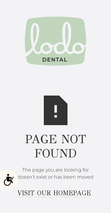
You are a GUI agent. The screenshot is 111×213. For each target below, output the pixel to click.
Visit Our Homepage (54, 193)
